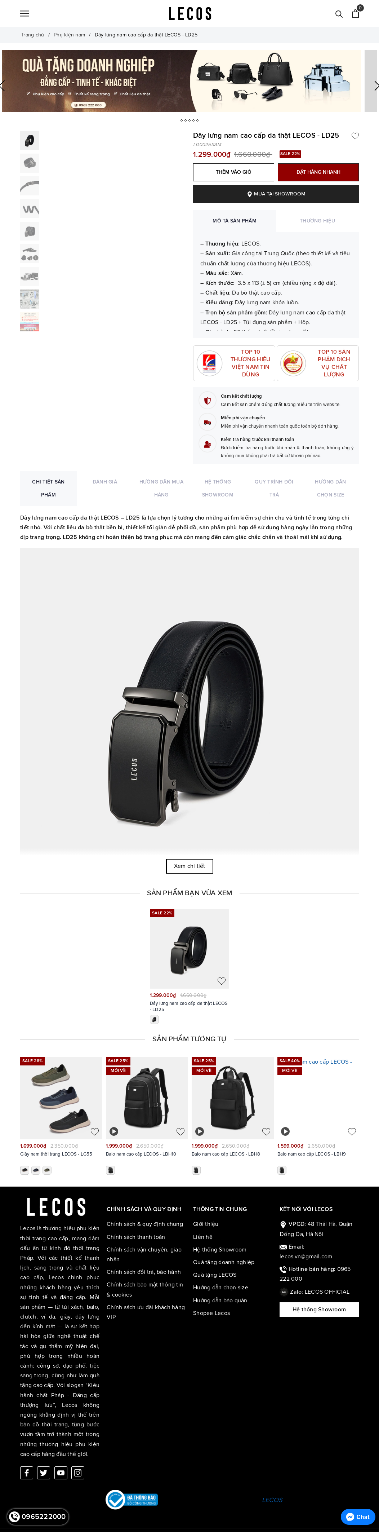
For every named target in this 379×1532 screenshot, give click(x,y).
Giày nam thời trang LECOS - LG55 (56, 1154)
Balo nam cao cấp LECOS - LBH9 (311, 1154)
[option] (189, 81)
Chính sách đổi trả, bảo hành (144, 1272)
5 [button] (202, 120)
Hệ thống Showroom (219, 1249)
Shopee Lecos (211, 1313)
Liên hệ (203, 1237)
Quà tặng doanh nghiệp (223, 1262)
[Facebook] (26, 1463)
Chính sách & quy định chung (145, 1224)
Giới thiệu (206, 1224)
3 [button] (194, 120)
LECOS (272, 1491)
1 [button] (177, 120)
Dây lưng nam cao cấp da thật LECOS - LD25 (189, 1006)
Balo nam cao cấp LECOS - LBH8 (226, 1154)
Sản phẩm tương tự (189, 1039)
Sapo (235, 1526)
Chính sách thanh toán (136, 1237)
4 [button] (198, 120)
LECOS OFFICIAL (327, 1291)
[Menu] (24, 13)
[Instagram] (77, 1463)
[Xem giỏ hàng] (355, 13)
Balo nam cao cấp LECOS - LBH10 (141, 1154)
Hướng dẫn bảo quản (220, 1300)
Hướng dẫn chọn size (220, 1287)
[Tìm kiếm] (339, 13)
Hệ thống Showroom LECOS (319, 1312)
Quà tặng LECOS (215, 1275)
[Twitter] (43, 1463)
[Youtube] (60, 1463)
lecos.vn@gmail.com (306, 1256)
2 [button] (185, 120)
